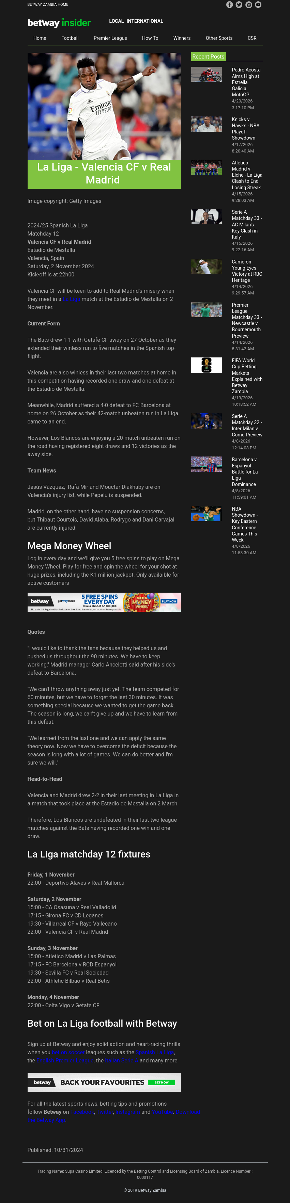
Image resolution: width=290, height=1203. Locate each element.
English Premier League (64, 1060)
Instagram (128, 1112)
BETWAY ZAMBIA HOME (48, 4)
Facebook (82, 1112)
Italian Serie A (121, 1060)
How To (150, 38)
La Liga (71, 299)
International (144, 21)
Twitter (104, 1112)
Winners (182, 38)
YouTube (162, 1112)
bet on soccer (68, 1052)
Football (69, 38)
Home (39, 38)
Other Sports (219, 38)
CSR (252, 38)
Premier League (110, 38)
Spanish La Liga (155, 1052)
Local (116, 21)
